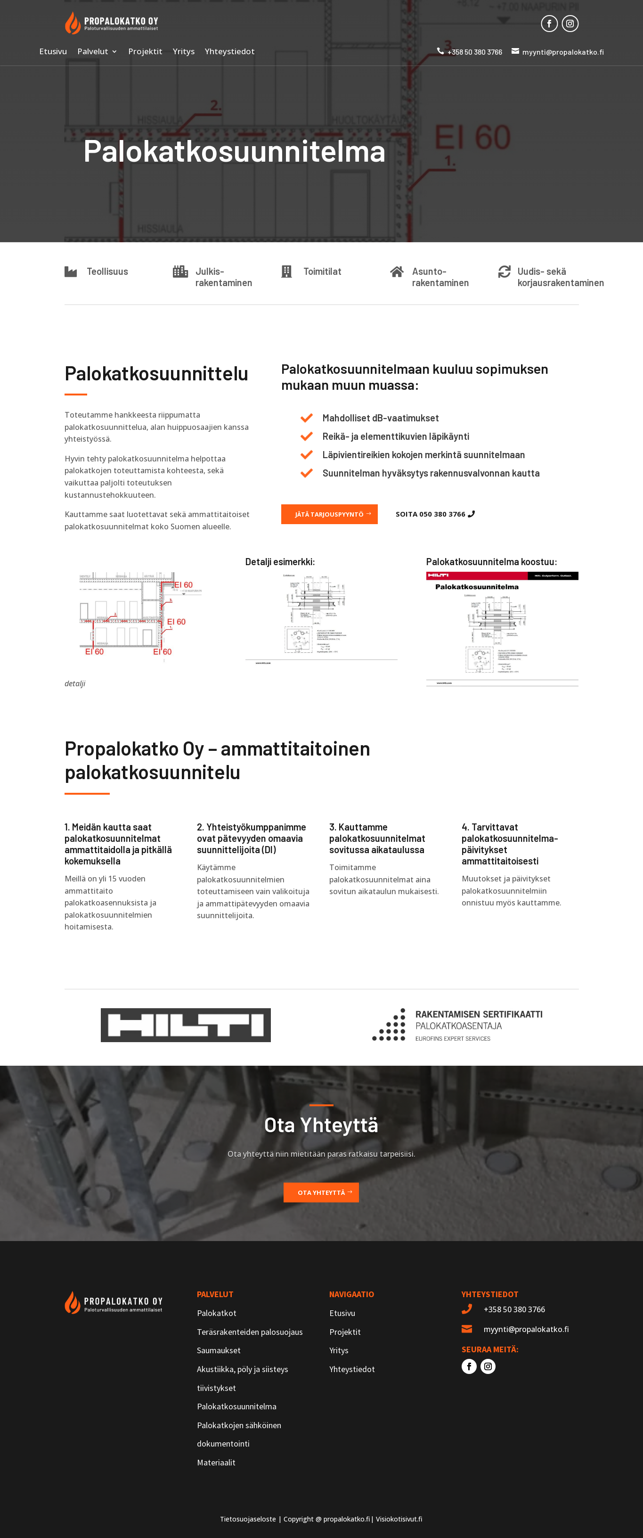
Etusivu (53, 52)
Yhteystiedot (230, 52)
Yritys (184, 52)
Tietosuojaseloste (248, 1518)
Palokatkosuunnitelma (237, 1406)
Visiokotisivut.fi (399, 1518)
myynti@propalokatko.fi (563, 51)
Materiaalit (216, 1462)
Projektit (145, 52)
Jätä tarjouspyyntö (329, 514)
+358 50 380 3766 (475, 51)
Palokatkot (216, 1313)
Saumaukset (219, 1350)
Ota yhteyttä (321, 1192)
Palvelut (92, 52)
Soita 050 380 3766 (430, 513)
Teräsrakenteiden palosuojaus (250, 1331)
